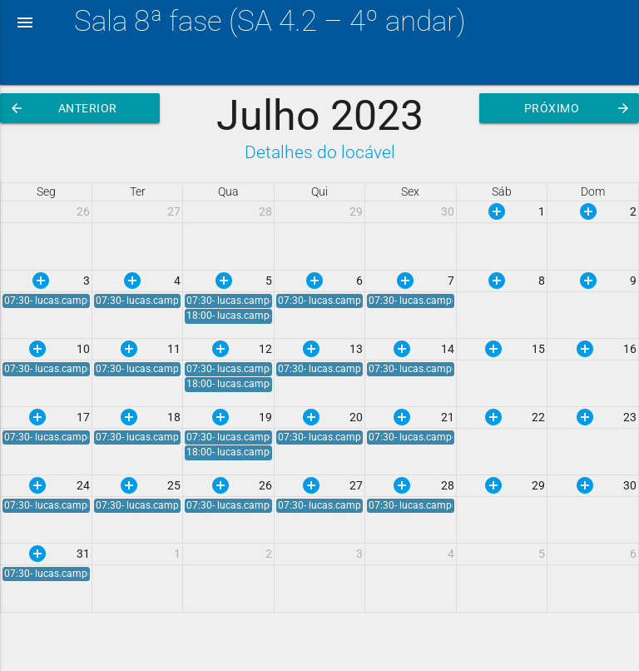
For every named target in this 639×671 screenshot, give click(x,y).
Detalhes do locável (320, 152)
